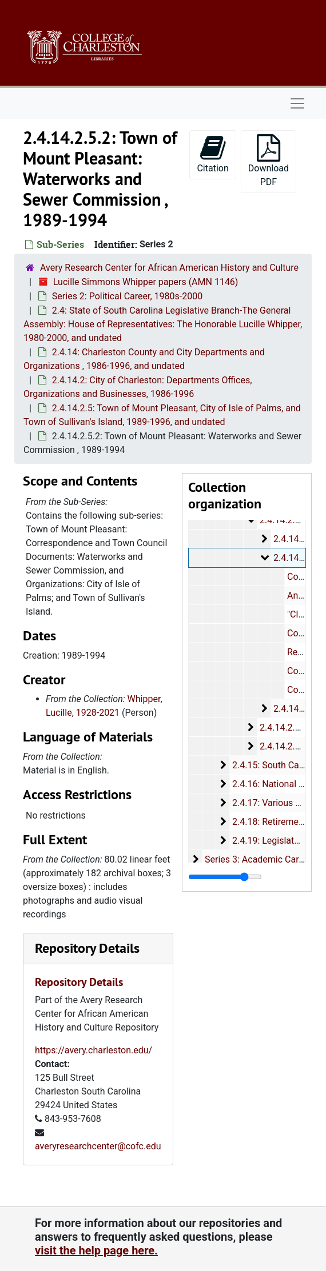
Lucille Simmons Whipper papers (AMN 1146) (145, 281)
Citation (212, 154)
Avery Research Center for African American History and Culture (169, 267)
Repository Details (87, 948)
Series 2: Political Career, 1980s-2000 (127, 296)
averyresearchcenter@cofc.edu (98, 1146)
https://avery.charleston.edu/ (93, 1050)
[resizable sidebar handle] (225, 876)
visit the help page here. (96, 1250)
